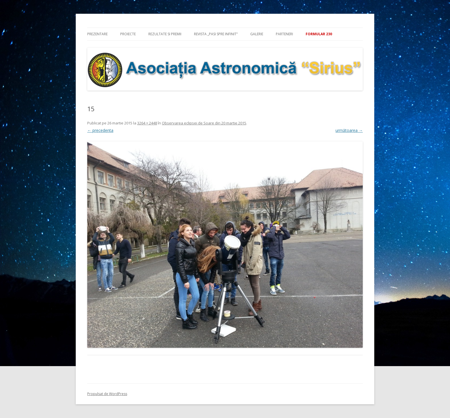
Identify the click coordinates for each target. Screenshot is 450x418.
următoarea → (349, 130)
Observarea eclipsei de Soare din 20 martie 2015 (204, 123)
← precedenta (100, 130)
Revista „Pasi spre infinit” (216, 34)
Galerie (256, 34)
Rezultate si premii (164, 34)
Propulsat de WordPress (107, 393)
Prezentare (97, 34)
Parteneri (284, 34)
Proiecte (128, 34)
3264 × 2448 (147, 123)
